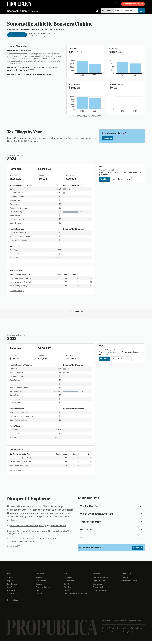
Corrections (98, 584)
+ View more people (17, 291)
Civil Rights (41, 581)
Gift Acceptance (126, 632)
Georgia (35, 11)
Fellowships (12, 600)
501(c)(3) (26, 50)
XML (128, 179)
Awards (10, 593)
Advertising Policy (109, 632)
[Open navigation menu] (118, 4)
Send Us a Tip (99, 581)
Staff (9, 587)
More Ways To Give (129, 581)
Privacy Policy (136, 628)
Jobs (9, 597)
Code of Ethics (108, 628)
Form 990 (11, 138)
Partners (11, 590)
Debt (38, 590)
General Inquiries (100, 577)
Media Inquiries (100, 590)
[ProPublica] (19, 4)
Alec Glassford (31, 525)
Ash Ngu (42, 525)
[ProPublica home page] (52, 627)
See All (39, 593)
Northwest (69, 581)
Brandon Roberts (58, 525)
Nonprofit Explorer (18, 10)
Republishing (122, 628)
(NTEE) (30, 70)
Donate (124, 577)
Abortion (40, 577)
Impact (10, 581)
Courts (39, 584)
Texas (66, 590)
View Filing (104, 179)
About (10, 577)
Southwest (69, 587)
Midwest (68, 577)
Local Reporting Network (75, 593)
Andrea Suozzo (17, 525)
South (67, 584)
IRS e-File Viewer (33, 539)
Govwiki (31, 541)
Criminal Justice (43, 587)
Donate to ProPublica (133, 3)
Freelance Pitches (101, 587)
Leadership (12, 584)
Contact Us (107, 138)
